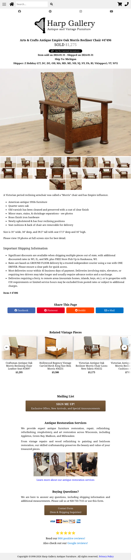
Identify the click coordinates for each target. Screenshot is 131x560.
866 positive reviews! (71, 538)
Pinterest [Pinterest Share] (51, 310)
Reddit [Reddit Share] (80, 310)
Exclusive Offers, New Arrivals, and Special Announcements (65, 406)
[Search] (32, 4)
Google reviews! (77, 543)
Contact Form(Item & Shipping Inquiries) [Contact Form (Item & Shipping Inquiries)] (65, 510)
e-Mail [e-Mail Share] (109, 310)
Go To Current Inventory (65, 50)
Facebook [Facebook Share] (21, 310)
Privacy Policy (106, 556)
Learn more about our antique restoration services (65, 479)
